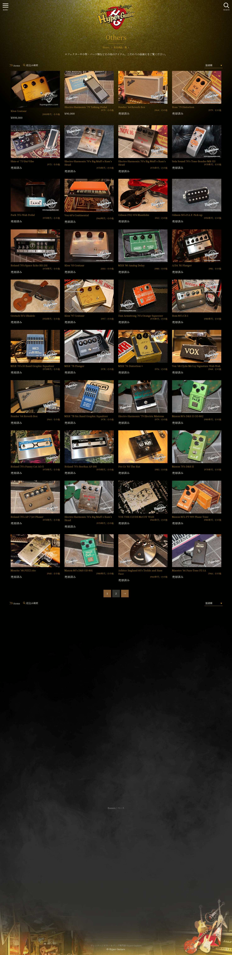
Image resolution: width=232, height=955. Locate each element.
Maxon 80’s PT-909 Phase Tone (190, 516)
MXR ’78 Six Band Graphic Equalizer (86, 416)
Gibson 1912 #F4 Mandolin (133, 215)
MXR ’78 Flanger (74, 366)
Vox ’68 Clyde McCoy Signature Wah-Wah (196, 366)
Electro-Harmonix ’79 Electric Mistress (141, 416)
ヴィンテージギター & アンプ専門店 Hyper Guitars (116, 945)
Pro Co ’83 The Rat (129, 466)
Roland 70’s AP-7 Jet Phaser (27, 516)
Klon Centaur (19, 111)
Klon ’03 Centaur (74, 265)
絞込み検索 (32, 65)
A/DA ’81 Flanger (182, 265)
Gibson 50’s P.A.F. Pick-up (187, 215)
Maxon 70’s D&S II (183, 466)
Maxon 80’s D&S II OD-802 (187, 416)
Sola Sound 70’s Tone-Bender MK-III (193, 161)
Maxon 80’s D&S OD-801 (78, 570)
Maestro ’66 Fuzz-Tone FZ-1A (189, 570)
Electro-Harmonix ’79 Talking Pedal (85, 107)
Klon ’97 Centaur (74, 315)
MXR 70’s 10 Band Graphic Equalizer (32, 366)
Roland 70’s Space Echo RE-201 (29, 265)
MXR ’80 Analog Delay (131, 265)
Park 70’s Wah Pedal (23, 215)
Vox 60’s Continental (76, 215)
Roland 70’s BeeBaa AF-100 (80, 466)
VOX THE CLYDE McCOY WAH (136, 516)
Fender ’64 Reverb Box (131, 107)
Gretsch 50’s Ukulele (23, 315)
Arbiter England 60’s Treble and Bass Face (140, 572)
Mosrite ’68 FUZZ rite (23, 570)
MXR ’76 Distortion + (130, 366)
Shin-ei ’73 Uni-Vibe (22, 161)
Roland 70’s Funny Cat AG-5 (27, 466)
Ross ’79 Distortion (183, 107)
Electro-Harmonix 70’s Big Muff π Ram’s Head (88, 163)
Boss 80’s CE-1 (180, 315)
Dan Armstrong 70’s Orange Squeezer (140, 315)
